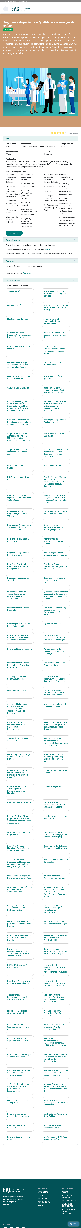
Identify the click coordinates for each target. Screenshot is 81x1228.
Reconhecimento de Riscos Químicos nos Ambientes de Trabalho (55, 848)
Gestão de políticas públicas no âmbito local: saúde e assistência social (19, 889)
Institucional (44, 1202)
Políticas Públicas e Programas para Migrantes (55, 877)
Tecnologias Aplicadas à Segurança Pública (17, 677)
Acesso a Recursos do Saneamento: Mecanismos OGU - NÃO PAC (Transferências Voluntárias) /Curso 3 (56, 891)
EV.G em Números (69, 1201)
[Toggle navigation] (5, 8)
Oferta (8, 139)
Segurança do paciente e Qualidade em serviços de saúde (18, 451)
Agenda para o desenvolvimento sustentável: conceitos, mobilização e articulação (55, 1041)
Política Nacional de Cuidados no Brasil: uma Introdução (54, 651)
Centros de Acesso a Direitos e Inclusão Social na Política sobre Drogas (56, 692)
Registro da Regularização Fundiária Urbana (19, 554)
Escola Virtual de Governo (21, 9)
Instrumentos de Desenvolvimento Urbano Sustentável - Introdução (54, 637)
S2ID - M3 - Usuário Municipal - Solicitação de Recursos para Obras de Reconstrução (54, 998)
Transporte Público (15, 291)
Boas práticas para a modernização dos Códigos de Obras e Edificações (55, 390)
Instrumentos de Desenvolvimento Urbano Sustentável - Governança (55, 678)
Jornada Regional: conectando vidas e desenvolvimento (52, 321)
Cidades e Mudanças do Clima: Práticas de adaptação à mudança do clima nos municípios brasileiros (18, 708)
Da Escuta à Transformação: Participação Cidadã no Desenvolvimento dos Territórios (56, 452)
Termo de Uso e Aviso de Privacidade (68, 1211)
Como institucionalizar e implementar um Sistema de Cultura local (19, 497)
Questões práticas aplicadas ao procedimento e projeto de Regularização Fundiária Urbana (56, 595)
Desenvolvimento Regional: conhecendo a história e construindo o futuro (19, 364)
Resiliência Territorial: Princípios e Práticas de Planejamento (17, 566)
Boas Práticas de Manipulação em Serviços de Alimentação (56, 1102)
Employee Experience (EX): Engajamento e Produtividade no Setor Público (55, 611)
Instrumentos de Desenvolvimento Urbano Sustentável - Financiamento (18, 725)
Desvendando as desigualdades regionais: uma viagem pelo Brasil (54, 527)
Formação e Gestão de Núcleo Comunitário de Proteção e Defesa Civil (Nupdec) (17, 773)
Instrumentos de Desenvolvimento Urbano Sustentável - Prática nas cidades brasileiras (18, 952)
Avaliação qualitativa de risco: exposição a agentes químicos (55, 293)
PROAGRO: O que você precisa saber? (17, 966)
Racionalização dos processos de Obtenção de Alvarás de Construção (55, 951)
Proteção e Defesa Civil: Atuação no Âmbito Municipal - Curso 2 (54, 1027)
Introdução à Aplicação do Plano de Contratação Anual (19, 877)
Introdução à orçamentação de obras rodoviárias (19, 1055)
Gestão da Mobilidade (16, 690)
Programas (10, 261)
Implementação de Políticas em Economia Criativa (19, 377)
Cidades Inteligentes (52, 786)
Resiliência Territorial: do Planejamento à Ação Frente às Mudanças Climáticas (19, 422)
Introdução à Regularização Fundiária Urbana (56, 421)
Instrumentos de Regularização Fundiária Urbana (54, 541)
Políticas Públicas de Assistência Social (52, 1126)
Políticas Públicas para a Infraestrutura (18, 540)
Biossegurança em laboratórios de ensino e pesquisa (18, 1027)
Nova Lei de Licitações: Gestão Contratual (17, 1012)
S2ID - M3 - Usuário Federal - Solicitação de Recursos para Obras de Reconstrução (55, 1057)
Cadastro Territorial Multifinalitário (52, 363)
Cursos (41, 1195)
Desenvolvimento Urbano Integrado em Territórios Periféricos (18, 665)
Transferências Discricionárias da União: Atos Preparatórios (17, 997)
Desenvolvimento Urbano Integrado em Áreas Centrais (54, 580)
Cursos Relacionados (13, 280)
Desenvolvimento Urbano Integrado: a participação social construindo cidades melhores (55, 498)
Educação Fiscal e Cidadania (19, 649)
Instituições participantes (68, 1196)
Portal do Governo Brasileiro (15, 1)
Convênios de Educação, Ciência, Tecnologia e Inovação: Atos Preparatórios (54, 908)
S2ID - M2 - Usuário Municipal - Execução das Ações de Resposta (18, 848)
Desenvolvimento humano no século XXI (18, 1138)
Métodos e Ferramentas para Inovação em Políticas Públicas (19, 923)
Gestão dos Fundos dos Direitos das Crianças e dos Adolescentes (55, 566)
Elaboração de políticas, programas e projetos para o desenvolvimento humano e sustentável (19, 819)
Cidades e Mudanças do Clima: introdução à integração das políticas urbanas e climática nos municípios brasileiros (17, 406)
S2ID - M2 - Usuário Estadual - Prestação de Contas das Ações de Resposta (56, 1072)
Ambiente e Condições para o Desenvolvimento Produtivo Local (55, 937)
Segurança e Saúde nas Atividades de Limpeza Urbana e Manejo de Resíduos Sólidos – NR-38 (18, 436)
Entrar (47, 249)
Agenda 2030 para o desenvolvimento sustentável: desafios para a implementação (56, 741)
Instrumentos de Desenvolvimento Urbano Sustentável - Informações (55, 983)
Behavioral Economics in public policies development (19, 1115)
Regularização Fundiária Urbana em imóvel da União (55, 554)
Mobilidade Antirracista (53, 466)
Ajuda (40, 1205)
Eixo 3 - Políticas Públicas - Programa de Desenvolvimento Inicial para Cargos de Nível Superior (55, 481)
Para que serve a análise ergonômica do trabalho (18, 1039)
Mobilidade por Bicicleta (17, 319)
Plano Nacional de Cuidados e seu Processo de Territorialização (19, 1072)
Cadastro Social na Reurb (18, 388)
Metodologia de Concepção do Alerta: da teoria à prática (19, 756)
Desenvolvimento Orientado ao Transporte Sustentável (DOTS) (56, 307)
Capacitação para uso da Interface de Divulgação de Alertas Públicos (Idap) (55, 834)
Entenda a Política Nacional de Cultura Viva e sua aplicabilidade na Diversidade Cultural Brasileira (55, 406)
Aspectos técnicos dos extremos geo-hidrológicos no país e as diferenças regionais (55, 757)
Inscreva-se (14, 233)
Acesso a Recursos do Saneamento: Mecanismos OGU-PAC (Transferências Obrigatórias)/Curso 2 (18, 863)
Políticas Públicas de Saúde (19, 802)
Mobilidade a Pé (14, 305)
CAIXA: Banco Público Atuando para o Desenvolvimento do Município (16, 789)
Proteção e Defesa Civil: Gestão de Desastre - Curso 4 (56, 335)
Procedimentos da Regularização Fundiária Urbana (17, 513)
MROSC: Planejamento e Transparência (17, 1101)
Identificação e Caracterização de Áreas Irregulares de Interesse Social (54, 349)
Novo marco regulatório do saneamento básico (55, 705)
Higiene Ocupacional (52, 624)
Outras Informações (13, 240)
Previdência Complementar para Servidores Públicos (18, 982)
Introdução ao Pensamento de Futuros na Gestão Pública (19, 937)
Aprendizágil (43, 1192)
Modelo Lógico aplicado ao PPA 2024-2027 (55, 817)
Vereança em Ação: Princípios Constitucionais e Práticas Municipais (19, 335)
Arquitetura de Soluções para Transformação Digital (56, 922)
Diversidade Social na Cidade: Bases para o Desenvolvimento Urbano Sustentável (18, 595)
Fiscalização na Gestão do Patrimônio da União (18, 625)
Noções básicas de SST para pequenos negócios (56, 1138)
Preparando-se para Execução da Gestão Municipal (52, 1013)
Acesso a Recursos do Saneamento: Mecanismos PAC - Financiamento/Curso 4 (55, 1087)
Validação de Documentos (67, 1205)
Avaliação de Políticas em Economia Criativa (54, 664)
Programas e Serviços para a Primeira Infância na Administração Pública (19, 527)
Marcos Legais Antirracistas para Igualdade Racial (56, 512)
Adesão (65, 1192)
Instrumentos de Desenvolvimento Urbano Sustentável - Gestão (54, 804)
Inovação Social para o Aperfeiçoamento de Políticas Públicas (17, 907)
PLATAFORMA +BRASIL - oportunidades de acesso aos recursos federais (18, 637)
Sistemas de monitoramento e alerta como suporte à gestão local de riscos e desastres (56, 725)
